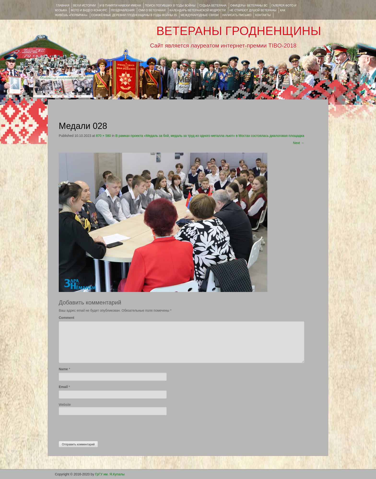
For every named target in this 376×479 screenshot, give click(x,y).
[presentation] (95, 427)
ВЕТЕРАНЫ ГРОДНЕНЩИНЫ (238, 31)
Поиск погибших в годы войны (170, 5)
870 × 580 (103, 136)
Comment (66, 318)
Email (63, 387)
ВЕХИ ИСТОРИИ (84, 5)
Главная (62, 5)
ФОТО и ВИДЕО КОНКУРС (89, 10)
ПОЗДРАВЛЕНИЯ (123, 10)
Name (63, 369)
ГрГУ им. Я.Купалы (110, 474)
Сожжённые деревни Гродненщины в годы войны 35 (134, 15)
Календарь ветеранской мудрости (198, 10)
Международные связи (199, 15)
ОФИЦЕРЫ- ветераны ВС (248, 5)
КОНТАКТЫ (263, 15)
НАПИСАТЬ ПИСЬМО (236, 15)
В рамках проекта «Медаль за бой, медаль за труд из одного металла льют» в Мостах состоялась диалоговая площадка (209, 136)
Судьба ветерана (213, 5)
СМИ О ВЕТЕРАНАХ (152, 10)
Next (298, 143)
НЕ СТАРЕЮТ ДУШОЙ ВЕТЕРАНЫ (252, 10)
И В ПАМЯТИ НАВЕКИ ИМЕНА (120, 5)
